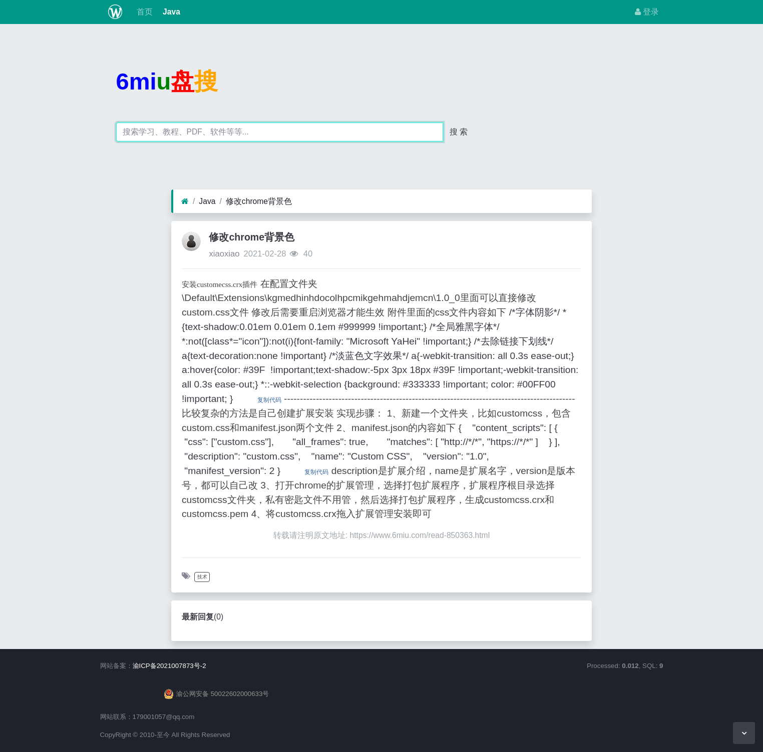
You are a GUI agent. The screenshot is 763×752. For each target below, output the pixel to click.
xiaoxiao (224, 253)
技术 (202, 577)
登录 (647, 12)
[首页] (185, 202)
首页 (143, 12)
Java (170, 12)
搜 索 (459, 132)
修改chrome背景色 (259, 201)
